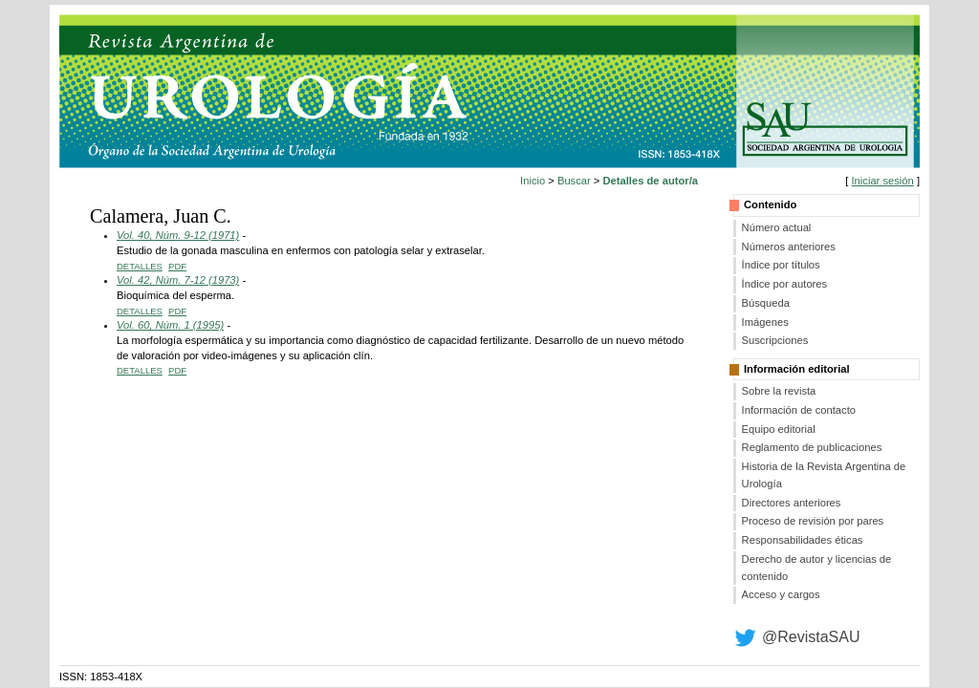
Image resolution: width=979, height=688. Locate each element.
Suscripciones (775, 340)
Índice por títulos (781, 264)
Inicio (532, 180)
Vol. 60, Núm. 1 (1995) (170, 325)
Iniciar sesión (882, 180)
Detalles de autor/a (650, 180)
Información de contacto (799, 410)
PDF (177, 266)
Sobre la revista (779, 391)
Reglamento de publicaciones (812, 447)
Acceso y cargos (781, 594)
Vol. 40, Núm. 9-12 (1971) (178, 235)
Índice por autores (785, 284)
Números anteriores (789, 246)
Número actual (777, 227)
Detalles (140, 266)
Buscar (574, 180)
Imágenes (765, 322)
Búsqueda (766, 303)
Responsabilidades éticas (802, 540)
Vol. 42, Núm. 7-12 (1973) (178, 280)
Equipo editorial (779, 429)
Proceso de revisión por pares (813, 521)
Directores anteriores (791, 502)
